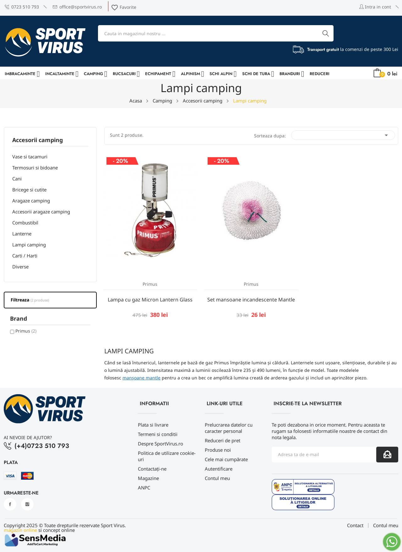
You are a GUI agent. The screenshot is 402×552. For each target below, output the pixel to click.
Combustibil (25, 222)
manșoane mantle (141, 378)
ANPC (144, 487)
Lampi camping (29, 244)
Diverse (20, 266)
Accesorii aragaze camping (41, 211)
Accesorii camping (37, 140)
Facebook (10, 504)
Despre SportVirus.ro (160, 443)
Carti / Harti (24, 255)
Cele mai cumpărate (226, 459)
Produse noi (218, 450)
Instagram (27, 504)
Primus (25, 331)
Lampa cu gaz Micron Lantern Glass (150, 299)
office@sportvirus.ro (77, 6)
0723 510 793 (22, 6)
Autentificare (218, 469)
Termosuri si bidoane (35, 167)
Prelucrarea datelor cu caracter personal (229, 428)
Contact (355, 525)
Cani (17, 178)
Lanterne (21, 233)
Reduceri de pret (222, 440)
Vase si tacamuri (29, 156)
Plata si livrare (153, 425)
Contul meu (217, 478)
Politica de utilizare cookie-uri (167, 456)
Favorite (123, 7)
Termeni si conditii (157, 434)
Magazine (148, 478)
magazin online (20, 530)
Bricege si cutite (29, 189)
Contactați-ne (152, 469)
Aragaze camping (31, 200)
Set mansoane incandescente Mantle (251, 299)
